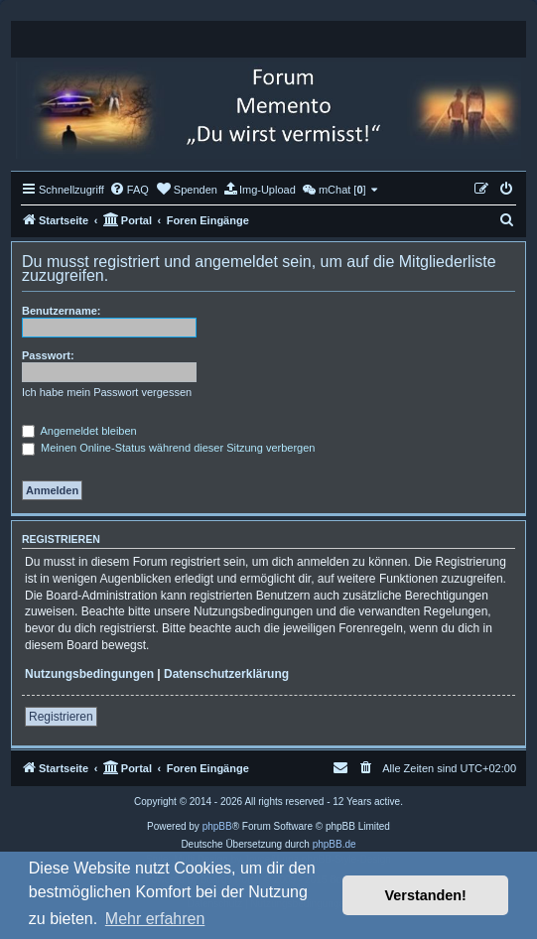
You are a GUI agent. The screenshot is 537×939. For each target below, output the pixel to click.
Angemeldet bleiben (79, 431)
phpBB (217, 826)
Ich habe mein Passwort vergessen (107, 392)
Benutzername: (61, 311)
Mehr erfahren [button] (155, 918)
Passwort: (48, 355)
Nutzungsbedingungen (89, 674)
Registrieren (61, 717)
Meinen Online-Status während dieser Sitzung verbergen (168, 448)
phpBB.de (334, 844)
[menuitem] (129, 189)
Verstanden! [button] (426, 895)
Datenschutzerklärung (226, 674)
